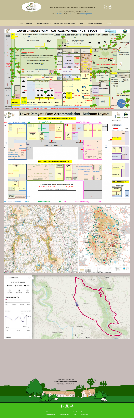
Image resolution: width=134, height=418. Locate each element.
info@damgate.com (86, 14)
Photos (110, 23)
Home (21, 23)
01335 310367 (59, 14)
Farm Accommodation (44, 23)
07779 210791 (71, 14)
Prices (82, 23)
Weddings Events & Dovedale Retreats (65, 23)
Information (30, 23)
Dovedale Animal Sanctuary (96, 23)
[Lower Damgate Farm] (67, 357)
